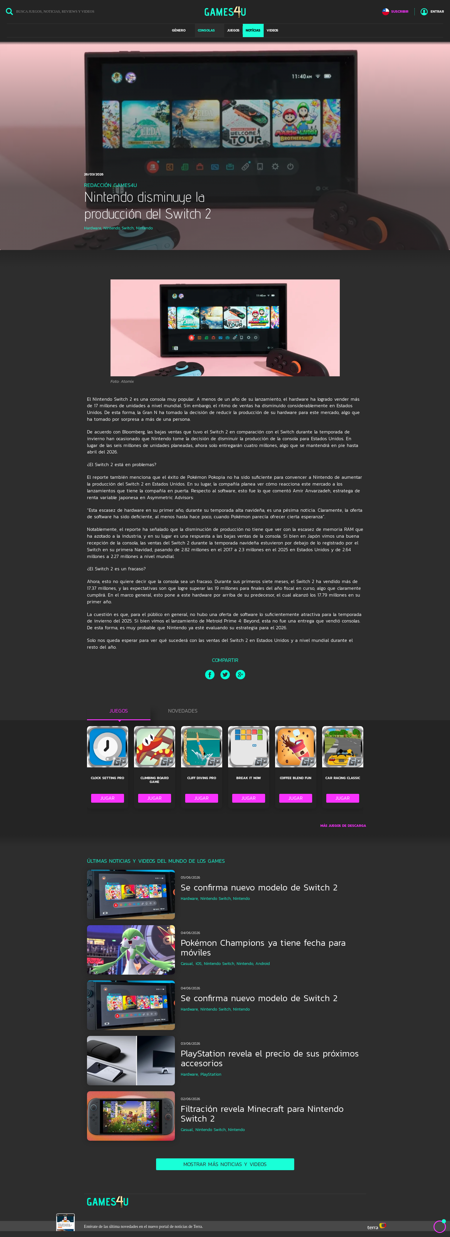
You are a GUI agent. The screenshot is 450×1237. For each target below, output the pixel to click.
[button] (182, 30)
